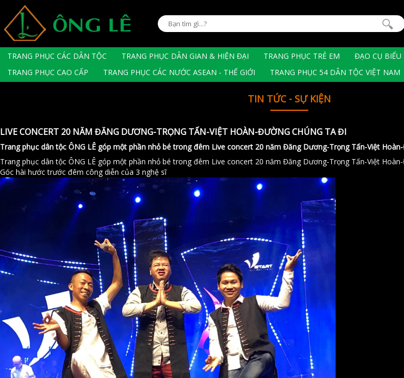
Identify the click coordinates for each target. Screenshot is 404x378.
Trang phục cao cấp (47, 72)
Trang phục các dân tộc (57, 56)
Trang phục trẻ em (302, 56)
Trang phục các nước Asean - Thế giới (179, 72)
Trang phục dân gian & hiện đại (185, 56)
